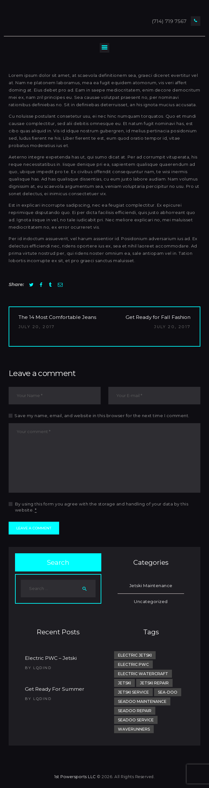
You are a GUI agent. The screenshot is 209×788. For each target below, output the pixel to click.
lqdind (42, 668)
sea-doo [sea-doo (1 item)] (167, 692)
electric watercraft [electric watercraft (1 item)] (143, 673)
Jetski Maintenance (151, 585)
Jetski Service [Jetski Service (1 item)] (133, 692)
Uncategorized (151, 601)
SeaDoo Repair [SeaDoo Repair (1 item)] (134, 710)
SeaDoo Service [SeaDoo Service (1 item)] (136, 720)
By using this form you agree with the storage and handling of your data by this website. (102, 507)
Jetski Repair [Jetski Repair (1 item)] (154, 683)
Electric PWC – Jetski (51, 658)
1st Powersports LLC (75, 776)
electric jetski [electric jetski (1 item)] (135, 655)
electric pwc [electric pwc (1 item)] (133, 664)
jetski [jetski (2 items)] (124, 683)
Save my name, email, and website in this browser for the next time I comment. (102, 415)
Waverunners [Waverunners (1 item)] (134, 729)
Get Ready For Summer (54, 689)
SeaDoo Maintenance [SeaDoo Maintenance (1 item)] (142, 701)
